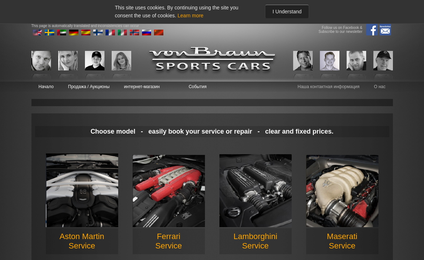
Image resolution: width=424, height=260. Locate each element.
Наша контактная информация (328, 86)
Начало (46, 86)
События (198, 86)
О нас (380, 86)
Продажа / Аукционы (89, 86)
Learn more (190, 15)
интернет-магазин (142, 86)
